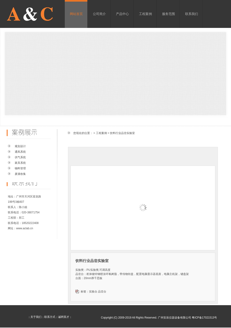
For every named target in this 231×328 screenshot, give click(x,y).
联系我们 (191, 14)
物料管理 (20, 168)
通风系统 (20, 151)
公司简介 (99, 14)
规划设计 (20, 146)
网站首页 (76, 14)
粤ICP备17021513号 (204, 317)
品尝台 (102, 291)
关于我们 (35, 317)
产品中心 (122, 14)
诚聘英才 (63, 317)
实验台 (93, 291)
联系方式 (49, 317)
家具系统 (20, 162)
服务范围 (168, 14)
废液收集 (20, 174)
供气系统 (20, 157)
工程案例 (145, 14)
